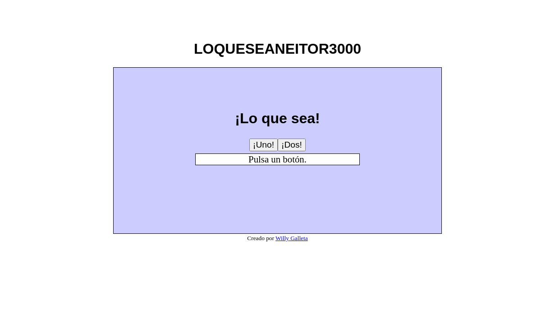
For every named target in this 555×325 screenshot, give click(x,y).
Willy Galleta (291, 238)
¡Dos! (291, 144)
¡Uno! (263, 144)
